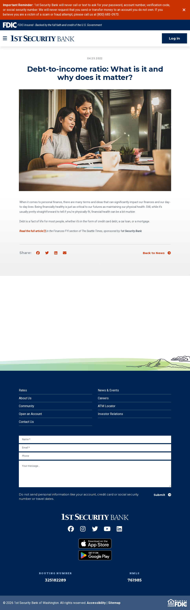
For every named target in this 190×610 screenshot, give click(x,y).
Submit (159, 494)
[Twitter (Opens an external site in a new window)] (95, 529)
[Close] (184, 10)
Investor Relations (110, 414)
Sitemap (114, 603)
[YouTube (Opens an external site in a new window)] (107, 529)
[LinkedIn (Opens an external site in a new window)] (119, 529)
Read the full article (32, 231)
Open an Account (30, 414)
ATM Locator (106, 406)
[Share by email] (64, 253)
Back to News (154, 253)
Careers (103, 398)
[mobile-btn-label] (5, 38)
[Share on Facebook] (37, 253)
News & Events (108, 390)
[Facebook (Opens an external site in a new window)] (71, 529)
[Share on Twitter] (46, 253)
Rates (23, 390)
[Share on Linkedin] (55, 253)
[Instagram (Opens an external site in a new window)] (83, 529)
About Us (25, 398)
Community (26, 406)
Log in (174, 38)
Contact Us (26, 422)
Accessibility (96, 603)
